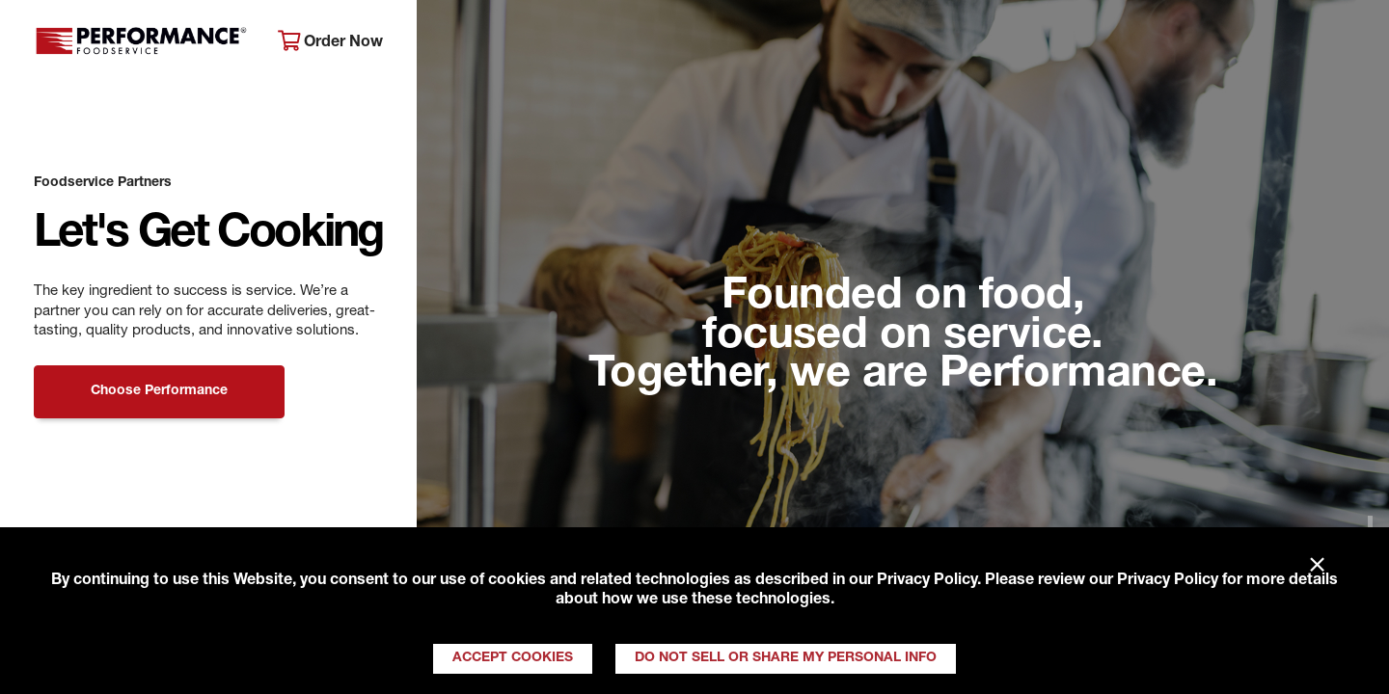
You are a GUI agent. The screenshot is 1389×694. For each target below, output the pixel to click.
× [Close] (1317, 565)
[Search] (1348, 50)
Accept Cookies (512, 658)
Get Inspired (1061, 48)
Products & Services (717, 48)
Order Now (330, 42)
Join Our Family (1221, 48)
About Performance (516, 48)
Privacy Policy (927, 581)
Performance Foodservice (141, 43)
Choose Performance (159, 391)
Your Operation (904, 48)
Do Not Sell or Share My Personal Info (786, 658)
